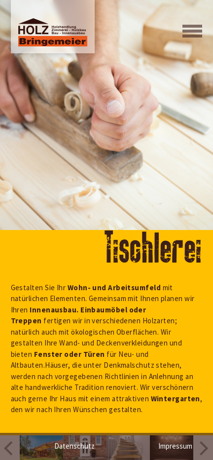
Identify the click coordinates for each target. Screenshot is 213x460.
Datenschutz (74, 446)
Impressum (175, 446)
